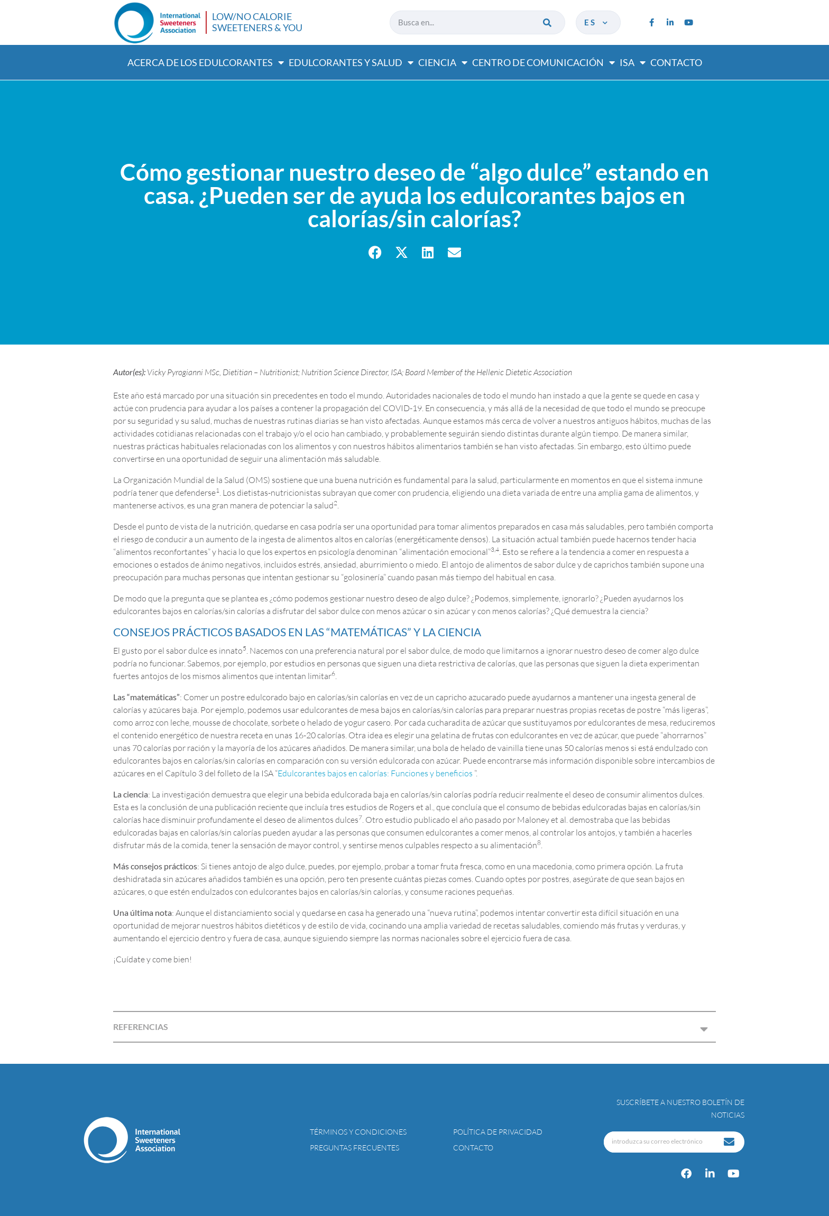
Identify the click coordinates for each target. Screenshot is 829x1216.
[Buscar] (548, 22)
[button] (375, 252)
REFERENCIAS (140, 1027)
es (597, 22)
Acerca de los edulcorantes (205, 62)
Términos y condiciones (358, 1131)
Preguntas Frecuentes (354, 1147)
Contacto (676, 62)
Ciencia (442, 62)
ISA (633, 62)
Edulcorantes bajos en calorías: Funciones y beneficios (376, 773)
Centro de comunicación (543, 62)
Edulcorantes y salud (351, 62)
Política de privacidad (497, 1131)
